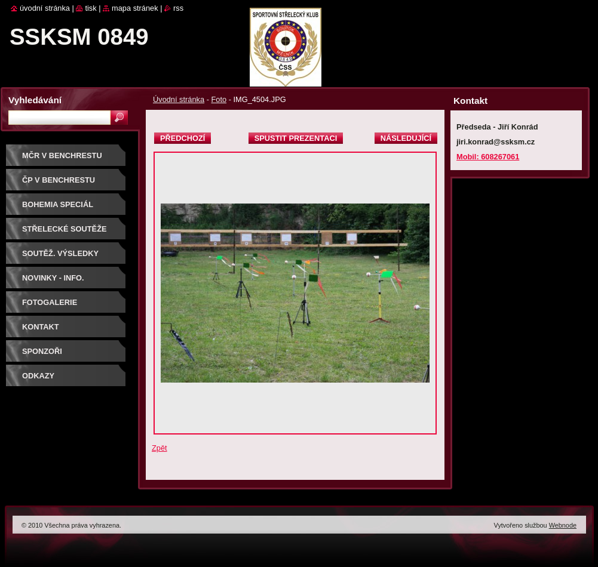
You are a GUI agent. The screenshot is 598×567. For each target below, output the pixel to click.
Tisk (90, 8)
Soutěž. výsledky (60, 253)
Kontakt (40, 326)
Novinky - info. (53, 277)
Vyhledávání (35, 100)
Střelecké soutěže (64, 228)
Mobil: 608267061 (487, 156)
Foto (218, 99)
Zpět (159, 447)
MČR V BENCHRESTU (62, 155)
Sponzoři (42, 351)
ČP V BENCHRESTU (58, 179)
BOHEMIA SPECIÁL (57, 204)
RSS (178, 8)
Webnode (562, 525)
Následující (406, 138)
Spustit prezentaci (295, 138)
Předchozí (182, 138)
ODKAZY (38, 375)
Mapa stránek (135, 8)
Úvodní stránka (178, 99)
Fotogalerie (49, 302)
